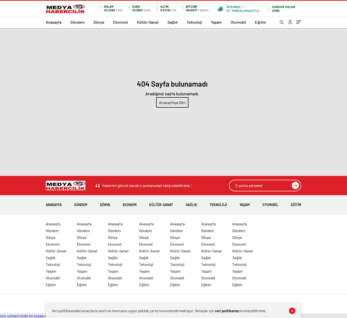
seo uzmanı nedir (14, 315)
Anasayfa (53, 22)
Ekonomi (120, 22)
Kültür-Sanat (148, 22)
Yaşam (216, 22)
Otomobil (238, 22)
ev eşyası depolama (45, 315)
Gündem (77, 22)
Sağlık (172, 22)
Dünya (98, 22)
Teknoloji (194, 22)
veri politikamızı (227, 311)
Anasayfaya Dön (172, 102)
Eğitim (260, 22)
